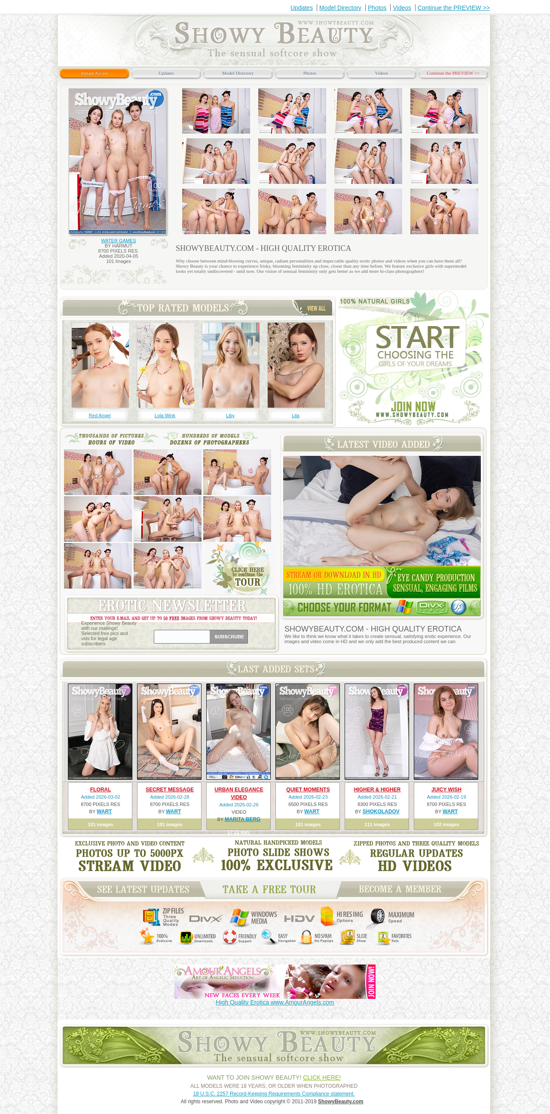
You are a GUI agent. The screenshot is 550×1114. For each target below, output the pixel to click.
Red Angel (100, 415)
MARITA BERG (242, 819)
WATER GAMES (118, 240)
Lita (295, 415)
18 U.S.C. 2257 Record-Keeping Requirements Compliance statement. (273, 1094)
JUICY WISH (446, 790)
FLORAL (100, 790)
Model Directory (340, 7)
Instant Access (94, 73)
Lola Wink (165, 415)
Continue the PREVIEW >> (454, 7)
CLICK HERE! (322, 1077)
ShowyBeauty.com (341, 1102)
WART (104, 812)
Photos (377, 7)
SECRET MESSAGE (170, 790)
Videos (402, 7)
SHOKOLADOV (381, 812)
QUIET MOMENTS (308, 790)
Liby (230, 415)
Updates (301, 7)
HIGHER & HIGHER (377, 790)
